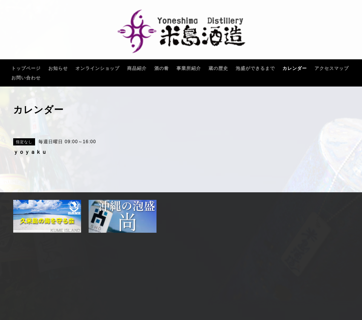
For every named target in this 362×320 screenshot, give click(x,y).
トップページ (26, 68)
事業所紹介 (188, 68)
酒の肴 (161, 68)
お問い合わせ (26, 77)
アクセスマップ (331, 68)
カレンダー (294, 68)
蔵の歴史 (218, 68)
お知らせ (58, 68)
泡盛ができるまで (255, 68)
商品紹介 (137, 68)
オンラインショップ (97, 68)
